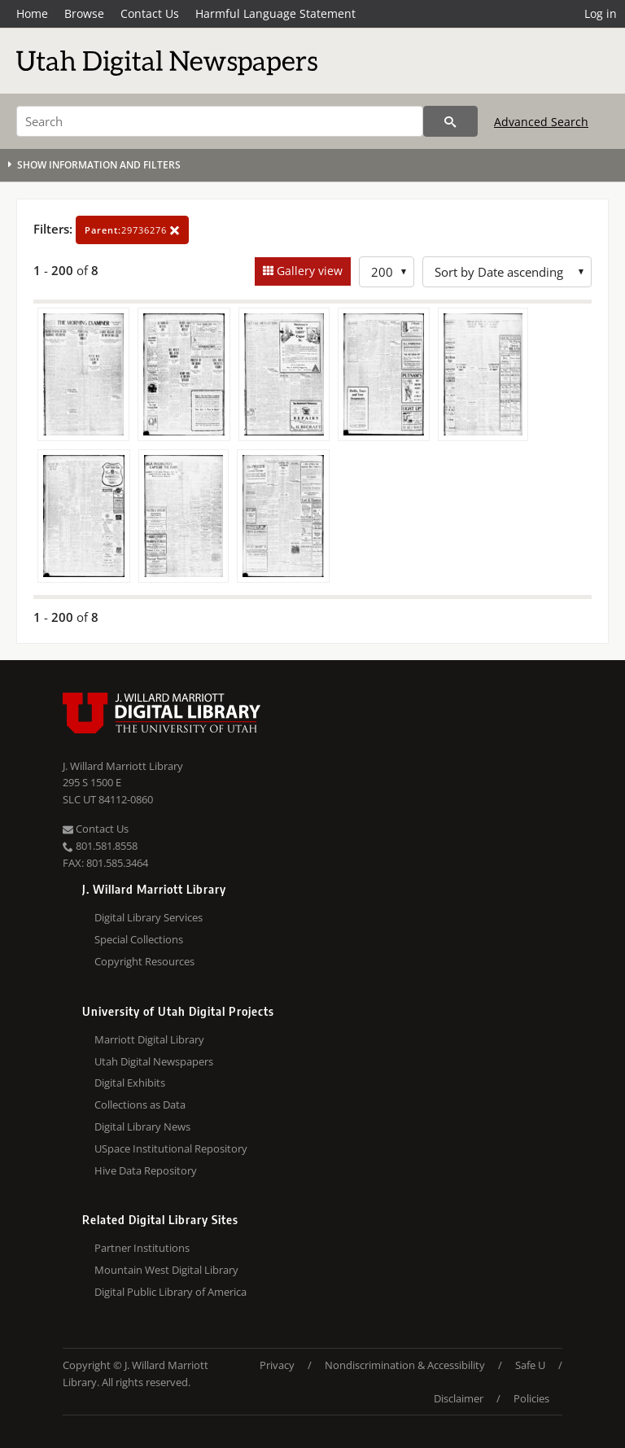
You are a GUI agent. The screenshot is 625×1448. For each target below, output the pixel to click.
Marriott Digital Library (149, 1039)
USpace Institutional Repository (170, 1148)
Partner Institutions (142, 1247)
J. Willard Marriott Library (123, 766)
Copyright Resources (144, 961)
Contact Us (149, 13)
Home (32, 13)
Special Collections (138, 939)
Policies (531, 1398)
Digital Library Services (148, 917)
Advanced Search (541, 121)
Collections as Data (140, 1104)
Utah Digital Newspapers (153, 1061)
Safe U (530, 1365)
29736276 (132, 230)
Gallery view (308, 270)
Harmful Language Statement (275, 13)
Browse (84, 13)
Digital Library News (142, 1126)
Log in (600, 13)
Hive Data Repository (145, 1170)
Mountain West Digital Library (166, 1269)
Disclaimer (458, 1398)
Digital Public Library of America (170, 1291)
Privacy (277, 1365)
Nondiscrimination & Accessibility (405, 1365)
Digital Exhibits (129, 1082)
